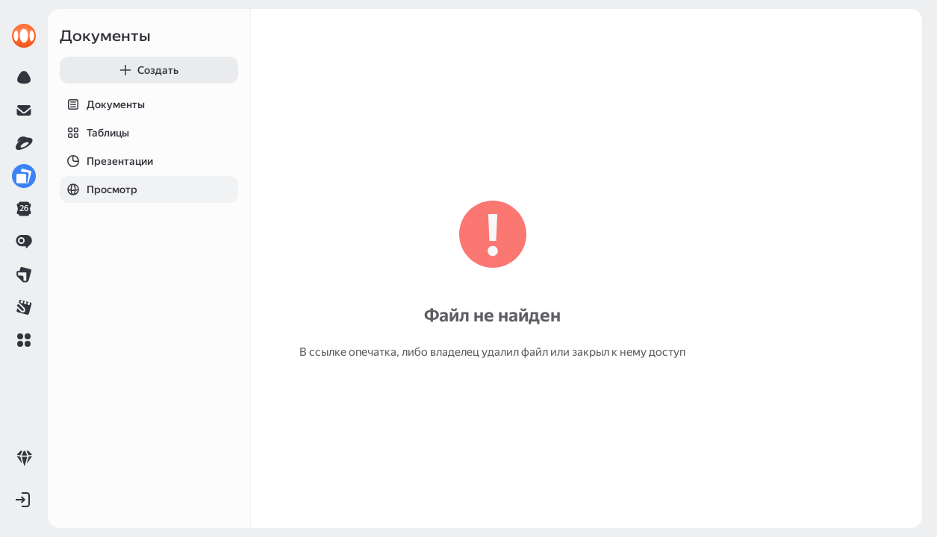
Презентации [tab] (106, 161)
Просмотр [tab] (98, 189)
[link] (24, 36)
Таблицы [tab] (94, 132)
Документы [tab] (102, 104)
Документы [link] (105, 36)
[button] (24, 340)
